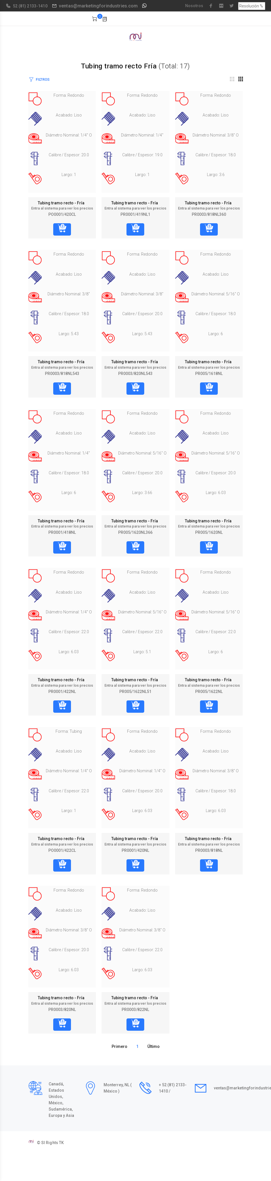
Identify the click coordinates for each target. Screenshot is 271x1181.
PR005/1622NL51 (135, 691)
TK (61, 1142)
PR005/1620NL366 (135, 532)
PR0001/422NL (62, 691)
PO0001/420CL (62, 214)
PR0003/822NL (135, 1009)
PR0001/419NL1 (135, 214)
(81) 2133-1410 (33, 6)
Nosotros (194, 5)
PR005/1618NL (209, 373)
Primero (119, 1046)
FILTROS (42, 79)
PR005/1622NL (209, 691)
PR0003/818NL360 (209, 214)
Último (153, 1046)
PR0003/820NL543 (135, 373)
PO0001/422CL (62, 850)
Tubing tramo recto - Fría (62, 203)
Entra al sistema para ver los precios (62, 208)
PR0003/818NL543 (62, 373)
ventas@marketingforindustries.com (98, 6)
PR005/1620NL (209, 532)
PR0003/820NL (62, 1009)
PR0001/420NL (135, 850)
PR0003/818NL (209, 850)
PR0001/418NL (62, 532)
